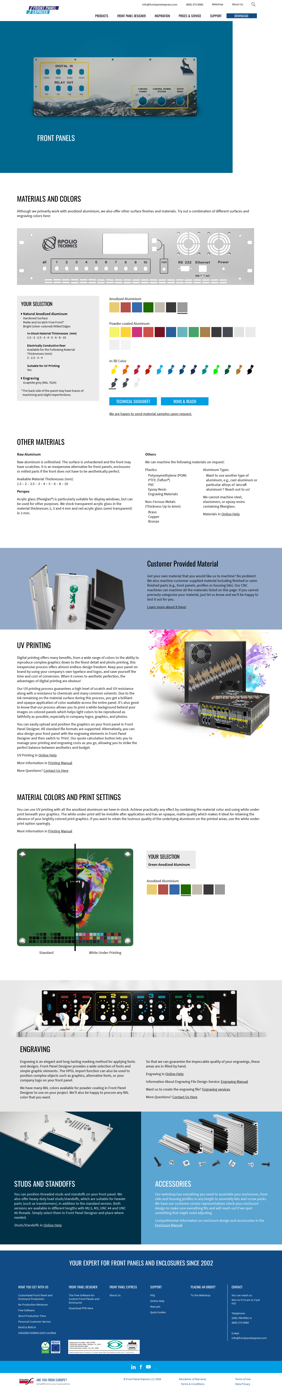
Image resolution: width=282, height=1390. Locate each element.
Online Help (230, 514)
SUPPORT (216, 15)
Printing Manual (60, 763)
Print (227, 154)
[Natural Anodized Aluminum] (182, 307)
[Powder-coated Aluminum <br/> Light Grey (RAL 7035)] (250, 332)
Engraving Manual (234, 1081)
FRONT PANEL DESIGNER (131, 15)
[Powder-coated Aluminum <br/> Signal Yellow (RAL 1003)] (126, 332)
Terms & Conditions (192, 1384)
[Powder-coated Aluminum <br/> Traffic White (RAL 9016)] (126, 345)
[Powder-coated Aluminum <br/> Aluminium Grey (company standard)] (239, 332)
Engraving (208, 154)
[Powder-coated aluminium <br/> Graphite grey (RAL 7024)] (228, 332)
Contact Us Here (56, 770)
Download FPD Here (81, 1308)
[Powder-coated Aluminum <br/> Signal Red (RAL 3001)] (148, 332)
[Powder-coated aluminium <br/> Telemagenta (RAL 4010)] (137, 332)
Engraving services (216, 1089)
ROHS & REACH (184, 401)
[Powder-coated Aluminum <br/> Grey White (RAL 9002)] (114, 345)
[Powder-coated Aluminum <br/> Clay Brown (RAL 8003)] (205, 332)
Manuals (155, 1306)
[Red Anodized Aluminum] (126, 307)
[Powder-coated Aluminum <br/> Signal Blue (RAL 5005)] (171, 332)
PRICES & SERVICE (190, 15)
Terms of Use (243, 1379)
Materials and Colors (185, 149)
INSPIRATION (162, 15)
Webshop (217, 4)
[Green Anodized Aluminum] (148, 307)
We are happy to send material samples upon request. (150, 413)
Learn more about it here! (166, 607)
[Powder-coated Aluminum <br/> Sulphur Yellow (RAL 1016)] (114, 332)
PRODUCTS (101, 15)
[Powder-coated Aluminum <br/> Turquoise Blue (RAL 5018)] (182, 332)
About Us (237, 4)
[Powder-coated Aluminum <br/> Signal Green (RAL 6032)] (194, 332)
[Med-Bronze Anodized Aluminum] (160, 307)
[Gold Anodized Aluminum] (114, 307)
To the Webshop (200, 1295)
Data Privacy (242, 1384)
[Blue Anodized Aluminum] (137, 307)
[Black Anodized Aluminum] (171, 307)
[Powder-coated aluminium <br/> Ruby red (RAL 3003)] (160, 332)
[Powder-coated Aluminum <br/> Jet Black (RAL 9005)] (216, 332)
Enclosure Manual (168, 1225)
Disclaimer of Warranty (192, 1379)
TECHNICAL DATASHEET (133, 401)
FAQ (152, 1295)
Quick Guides (158, 1312)
